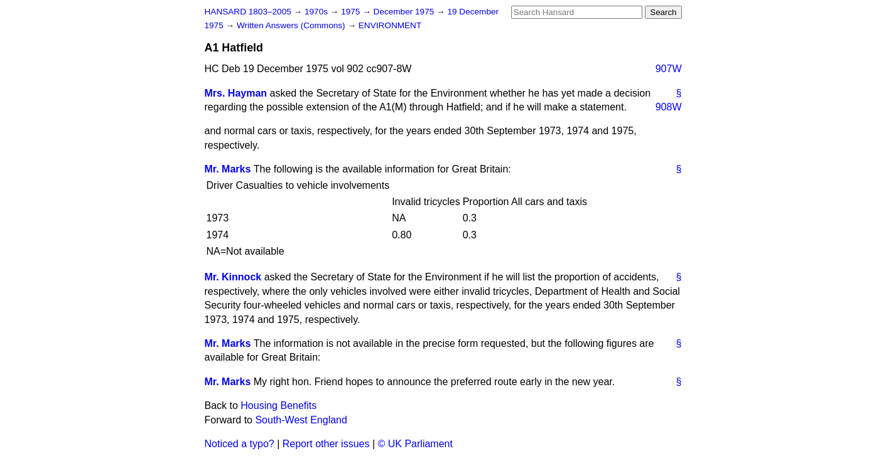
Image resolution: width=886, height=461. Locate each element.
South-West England (301, 420)
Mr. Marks (228, 169)
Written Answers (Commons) (292, 25)
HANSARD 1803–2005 (248, 11)
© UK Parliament (415, 443)
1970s (317, 11)
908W (669, 107)
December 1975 (405, 11)
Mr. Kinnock (233, 277)
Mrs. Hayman (236, 93)
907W (669, 68)
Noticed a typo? (239, 443)
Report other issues (326, 443)
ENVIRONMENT (390, 25)
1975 (351, 11)
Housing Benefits (278, 405)
